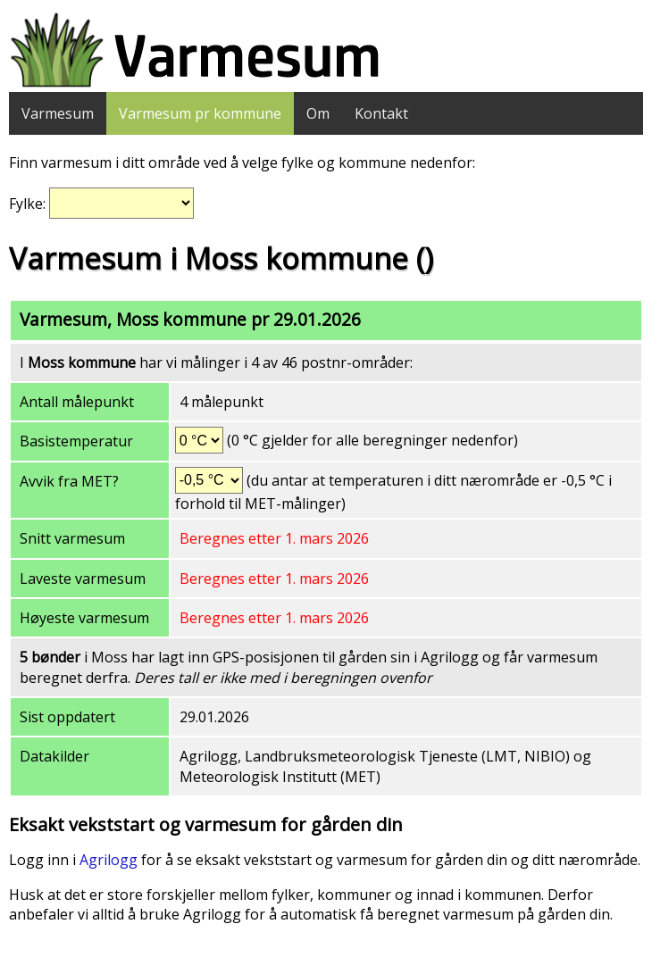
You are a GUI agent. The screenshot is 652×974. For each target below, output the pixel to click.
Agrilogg (108, 860)
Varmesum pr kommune (200, 113)
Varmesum (57, 113)
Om (318, 113)
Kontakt (381, 113)
